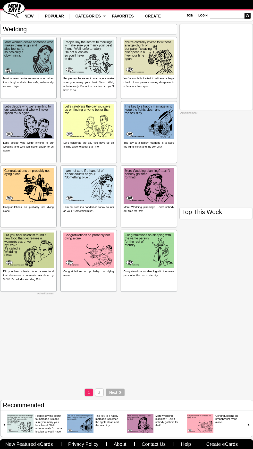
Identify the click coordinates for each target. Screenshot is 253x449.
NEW (29, 16)
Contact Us (154, 444)
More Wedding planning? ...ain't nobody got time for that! (166, 420)
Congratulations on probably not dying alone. (226, 419)
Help (186, 444)
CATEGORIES (88, 16)
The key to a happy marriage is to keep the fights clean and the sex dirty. (106, 420)
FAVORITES (123, 16)
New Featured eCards (29, 444)
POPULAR (54, 16)
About (120, 444)
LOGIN (203, 15)
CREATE (153, 16)
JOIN (189, 15)
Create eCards (222, 444)
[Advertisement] (45, 340)
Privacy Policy (83, 444)
